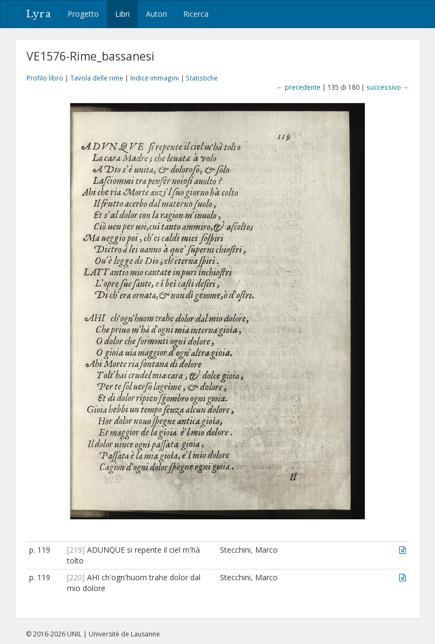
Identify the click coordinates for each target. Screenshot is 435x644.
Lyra (38, 14)
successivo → (387, 87)
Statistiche (202, 77)
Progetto (83, 14)
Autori (156, 14)
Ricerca (196, 14)
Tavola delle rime (96, 77)
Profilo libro (44, 77)
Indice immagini (154, 77)
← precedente (298, 87)
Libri (122, 14)
